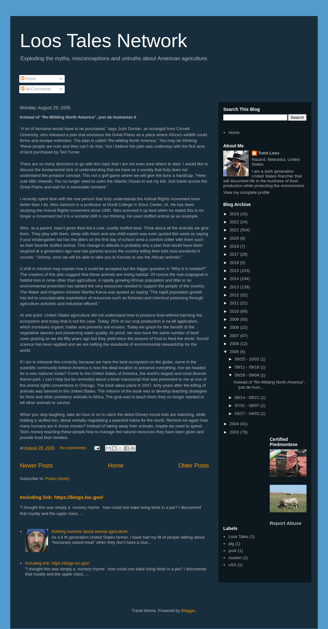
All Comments (35, 89)
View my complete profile (246, 192)
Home (116, 465)
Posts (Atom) (57, 478)
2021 (235, 230)
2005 (235, 351)
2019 (235, 246)
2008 (235, 327)
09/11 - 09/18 (247, 367)
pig (231, 543)
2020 (235, 238)
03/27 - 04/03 (247, 413)
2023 (235, 213)
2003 (235, 432)
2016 (235, 262)
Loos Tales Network (103, 40)
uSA (232, 564)
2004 (235, 423)
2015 (235, 270)
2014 (235, 278)
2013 (235, 287)
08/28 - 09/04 (247, 375)
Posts (28, 78)
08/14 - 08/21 (247, 397)
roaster (234, 557)
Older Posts (193, 465)
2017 (235, 254)
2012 (235, 295)
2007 (235, 335)
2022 (235, 221)
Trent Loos (268, 153)
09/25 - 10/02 (247, 359)
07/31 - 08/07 (247, 405)
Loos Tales (238, 536)
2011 (235, 303)
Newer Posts (36, 465)
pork (232, 550)
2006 (235, 343)
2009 (235, 319)
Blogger (188, 610)
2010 (235, 311)
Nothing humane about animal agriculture (89, 531)
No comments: (74, 447)
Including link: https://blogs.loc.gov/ (61, 497)
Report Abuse (285, 523)
